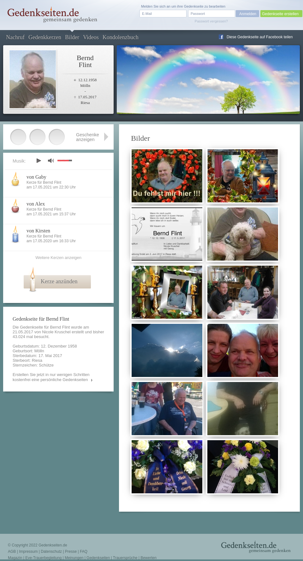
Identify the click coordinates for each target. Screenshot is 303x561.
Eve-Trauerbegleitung (43, 558)
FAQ (83, 551)
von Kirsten (38, 230)
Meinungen (74, 558)
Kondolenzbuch (121, 37)
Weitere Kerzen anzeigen (58, 257)
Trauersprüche (125, 558)
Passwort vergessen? (211, 21)
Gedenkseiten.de (53, 545)
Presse (71, 551)
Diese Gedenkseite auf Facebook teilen (260, 37)
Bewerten (148, 558)
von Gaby (36, 177)
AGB (12, 551)
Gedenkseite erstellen (280, 14)
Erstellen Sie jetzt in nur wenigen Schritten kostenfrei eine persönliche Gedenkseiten (51, 377)
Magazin (15, 558)
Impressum (28, 551)
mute (51, 160)
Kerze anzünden (59, 281)
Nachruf (15, 37)
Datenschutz (51, 551)
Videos (91, 37)
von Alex (36, 204)
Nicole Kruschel (56, 332)
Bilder (72, 37)
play (38, 160)
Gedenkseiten (98, 558)
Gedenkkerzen (44, 37)
